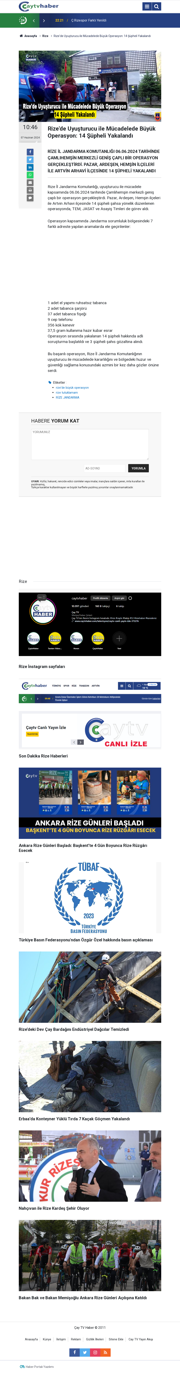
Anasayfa (31, 1339)
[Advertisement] (104, 265)
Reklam (76, 1339)
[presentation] (33, 20)
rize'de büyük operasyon (72, 387)
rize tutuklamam (67, 392)
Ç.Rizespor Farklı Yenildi (88, 20)
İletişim (61, 1339)
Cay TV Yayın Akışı (141, 1339)
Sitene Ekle (116, 1339)
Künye (47, 1339)
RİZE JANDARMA (67, 397)
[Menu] (147, 7)
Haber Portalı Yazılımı (40, 1366)
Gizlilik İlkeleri (95, 1339)
